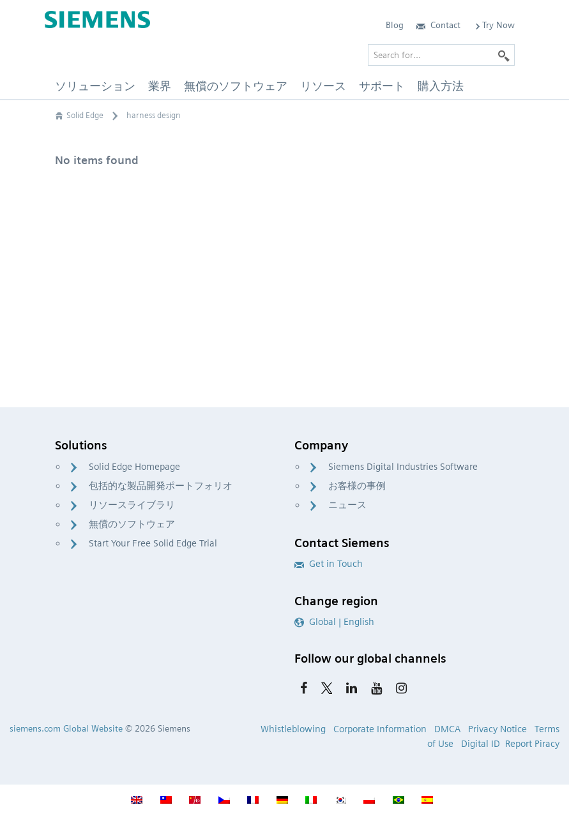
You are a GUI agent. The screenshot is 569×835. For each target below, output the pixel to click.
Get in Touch (328, 563)
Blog (395, 25)
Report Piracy (532, 743)
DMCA (447, 729)
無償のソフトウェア (132, 524)
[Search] (504, 55)
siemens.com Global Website (66, 728)
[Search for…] (441, 55)
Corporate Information (380, 729)
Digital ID (480, 743)
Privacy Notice (497, 729)
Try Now (494, 25)
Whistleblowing (293, 729)
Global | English (334, 622)
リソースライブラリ (132, 505)
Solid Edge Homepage (134, 466)
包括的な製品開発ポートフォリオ (160, 486)
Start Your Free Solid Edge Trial (153, 543)
